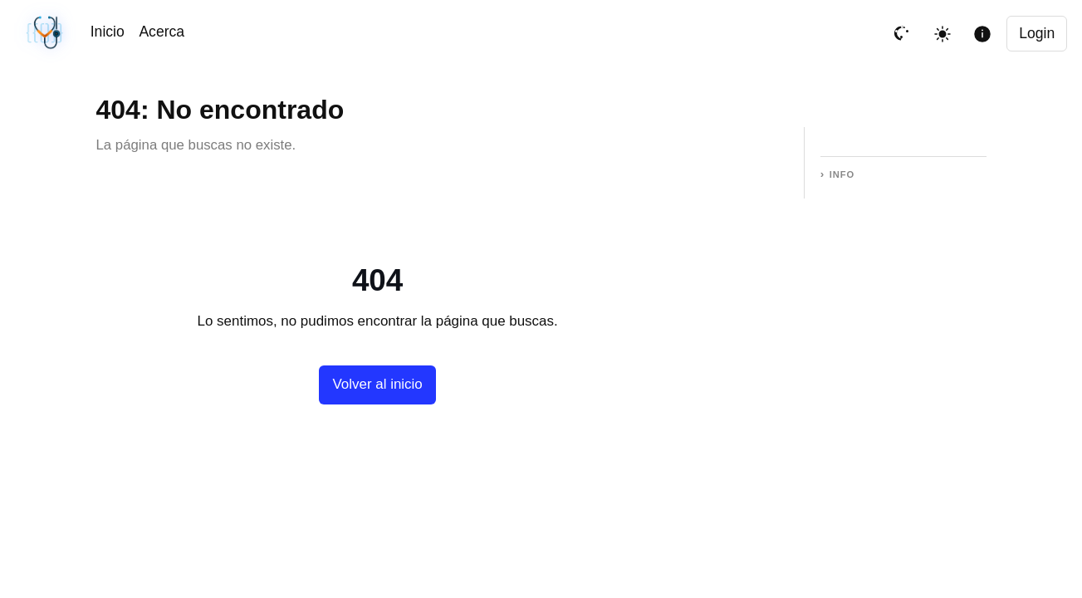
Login (1037, 33)
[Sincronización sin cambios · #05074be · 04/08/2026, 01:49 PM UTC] (46, 33)
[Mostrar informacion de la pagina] (982, 34)
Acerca (161, 31)
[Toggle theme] (942, 34)
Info (842, 174)
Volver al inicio (377, 384)
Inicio (108, 31)
